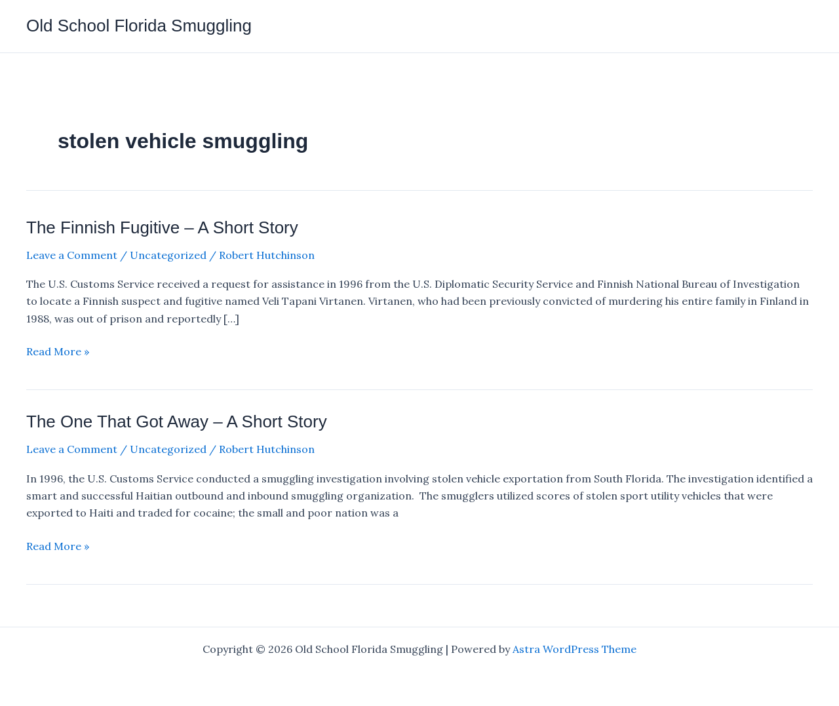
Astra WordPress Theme (574, 649)
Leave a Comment (71, 255)
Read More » (57, 351)
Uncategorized (168, 255)
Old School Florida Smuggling (139, 25)
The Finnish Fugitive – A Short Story (162, 227)
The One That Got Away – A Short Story (176, 421)
